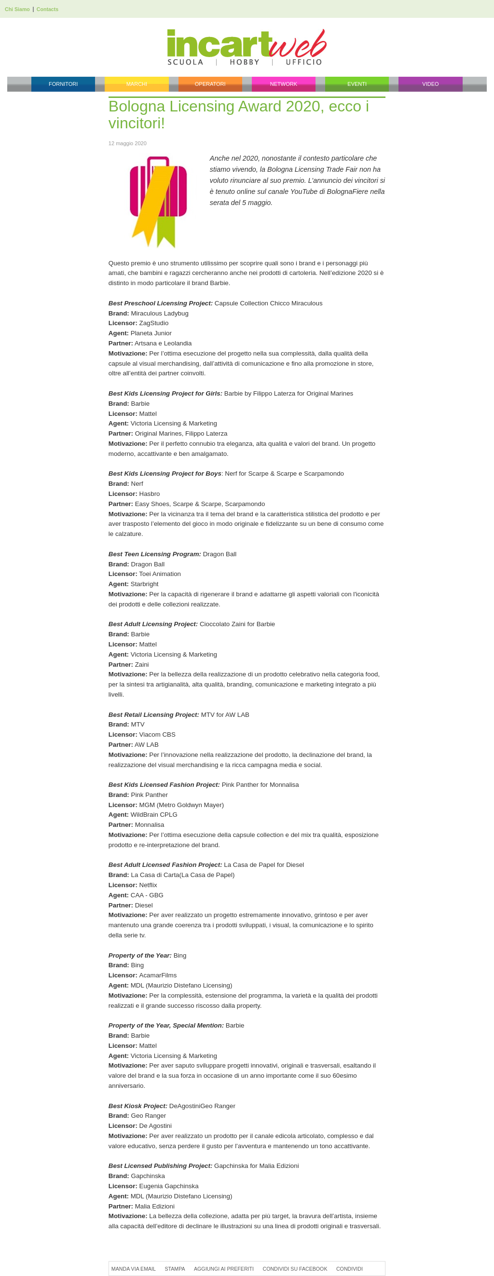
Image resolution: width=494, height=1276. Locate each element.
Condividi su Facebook (294, 1269)
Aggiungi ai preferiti (224, 1269)
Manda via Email (133, 1269)
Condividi (349, 1269)
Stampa (175, 1269)
